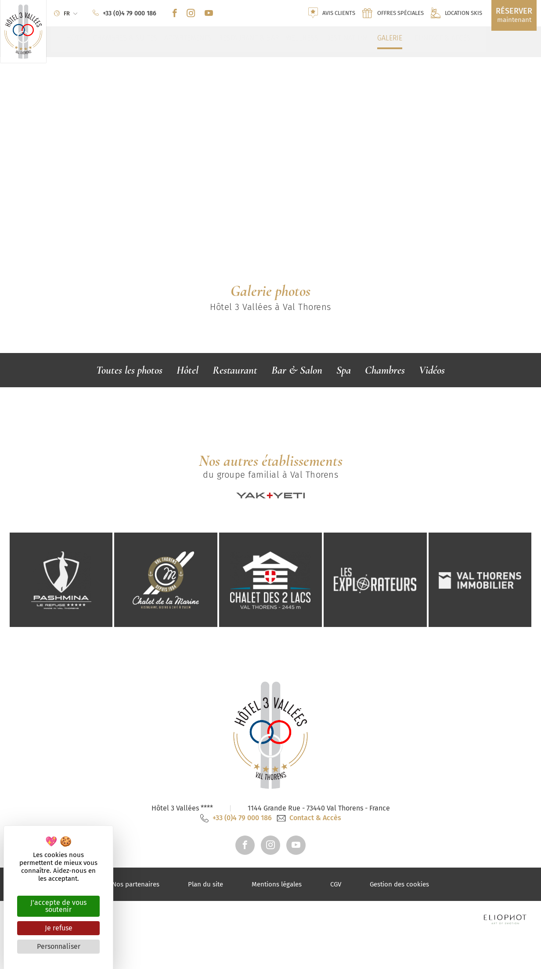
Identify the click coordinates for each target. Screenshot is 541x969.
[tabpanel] (270, 147)
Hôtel (187, 370)
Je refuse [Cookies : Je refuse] (58, 928)
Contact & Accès (309, 901)
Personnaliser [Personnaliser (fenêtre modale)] (58, 946)
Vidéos (432, 370)
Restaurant (235, 370)
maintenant (514, 15)
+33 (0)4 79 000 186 (236, 901)
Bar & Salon (296, 370)
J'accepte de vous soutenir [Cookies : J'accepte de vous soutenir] (58, 906)
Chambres (385, 370)
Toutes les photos (129, 370)
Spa (343, 370)
